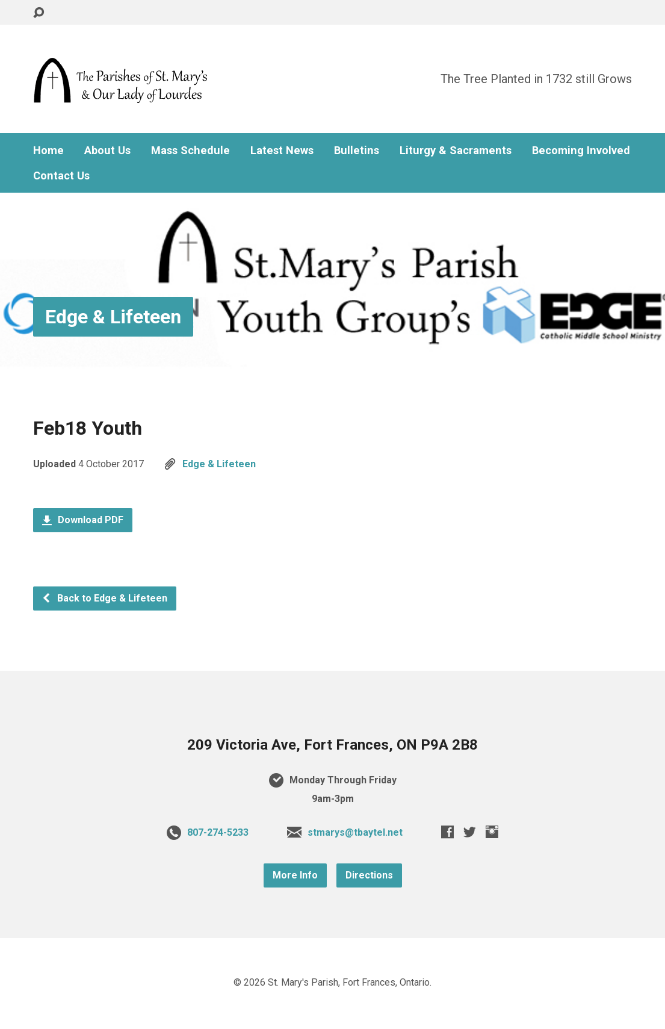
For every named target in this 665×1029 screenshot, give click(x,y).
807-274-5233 (218, 832)
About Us (107, 150)
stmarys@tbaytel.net (355, 832)
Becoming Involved (581, 150)
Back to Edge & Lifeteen (104, 598)
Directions (369, 875)
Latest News (282, 150)
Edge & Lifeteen (113, 316)
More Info (295, 875)
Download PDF (82, 520)
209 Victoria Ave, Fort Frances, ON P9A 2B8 (332, 744)
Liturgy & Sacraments (456, 150)
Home (48, 150)
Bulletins (356, 150)
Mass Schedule (190, 150)
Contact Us (61, 175)
